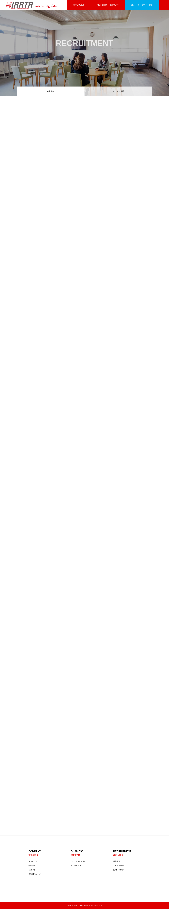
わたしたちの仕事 (78, 861)
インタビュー (76, 865)
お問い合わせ (118, 870)
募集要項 (116, 861)
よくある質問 (118, 91)
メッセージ (32, 861)
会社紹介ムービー (35, 874)
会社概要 (31, 865)
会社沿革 (31, 870)
